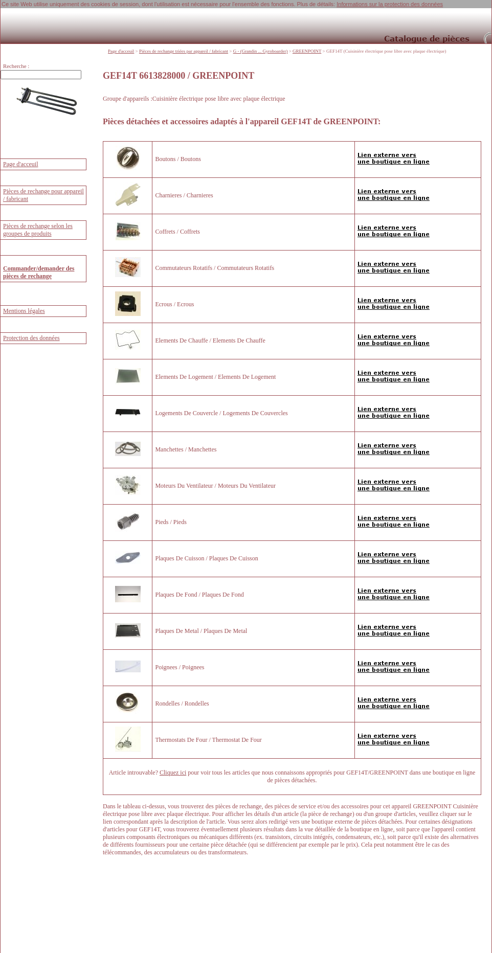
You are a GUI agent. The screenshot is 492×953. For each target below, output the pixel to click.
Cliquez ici (173, 772)
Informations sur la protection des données (390, 4)
